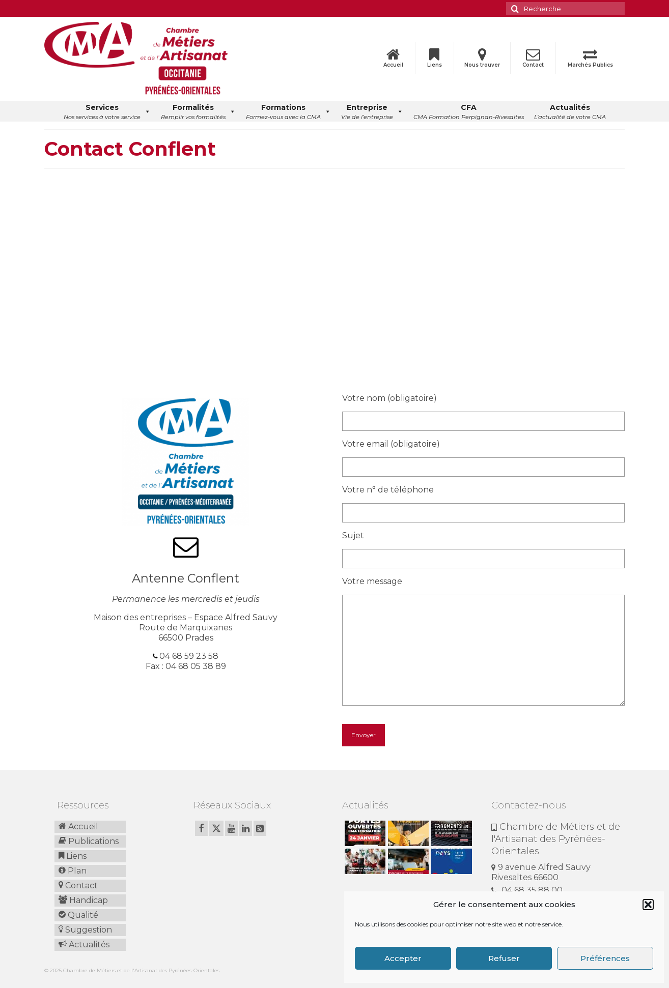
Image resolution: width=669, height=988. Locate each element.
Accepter (403, 958)
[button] (648, 904)
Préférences (605, 958)
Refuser (504, 958)
